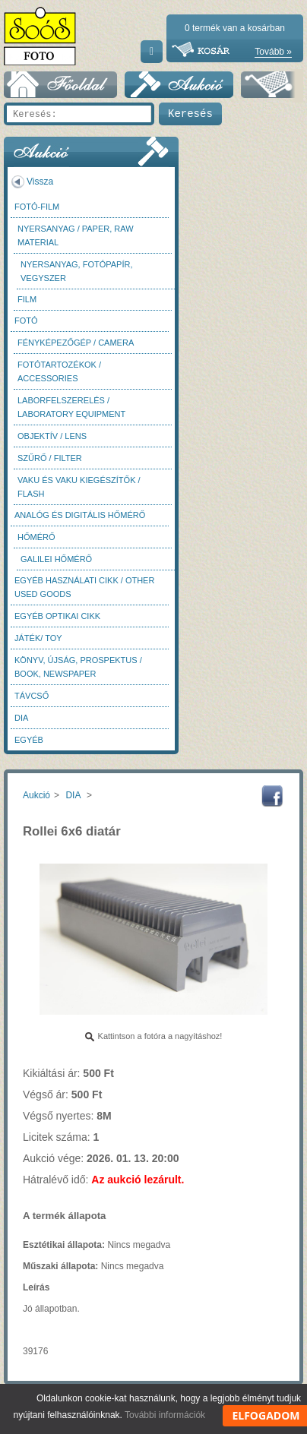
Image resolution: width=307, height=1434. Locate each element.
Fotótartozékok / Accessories (59, 371)
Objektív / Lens (52, 436)
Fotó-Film (36, 206)
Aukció (36, 795)
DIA (21, 717)
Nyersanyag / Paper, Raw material (75, 235)
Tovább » (273, 51)
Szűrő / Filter (49, 458)
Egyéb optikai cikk (57, 616)
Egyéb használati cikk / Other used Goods (84, 587)
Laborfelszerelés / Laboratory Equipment (71, 407)
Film (26, 299)
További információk (165, 1415)
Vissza (40, 181)
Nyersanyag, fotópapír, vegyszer (77, 271)
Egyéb (28, 739)
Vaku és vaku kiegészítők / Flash (79, 486)
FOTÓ (26, 320)
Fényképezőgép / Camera (75, 342)
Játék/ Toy (38, 638)
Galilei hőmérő (56, 559)
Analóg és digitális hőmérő (79, 515)
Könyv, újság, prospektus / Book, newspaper (78, 666)
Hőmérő (36, 537)
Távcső (31, 695)
